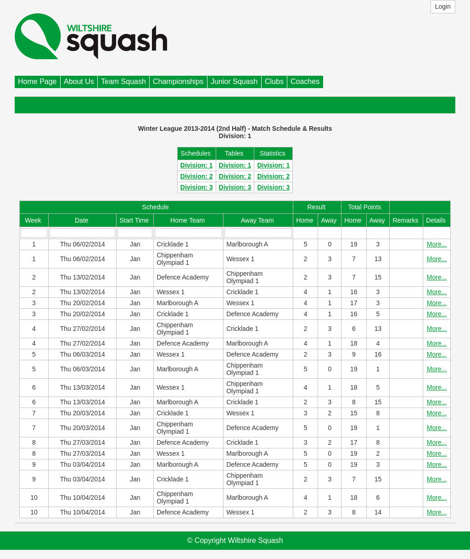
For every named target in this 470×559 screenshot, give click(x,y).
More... (437, 244)
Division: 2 (196, 176)
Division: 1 (196, 165)
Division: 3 (196, 187)
